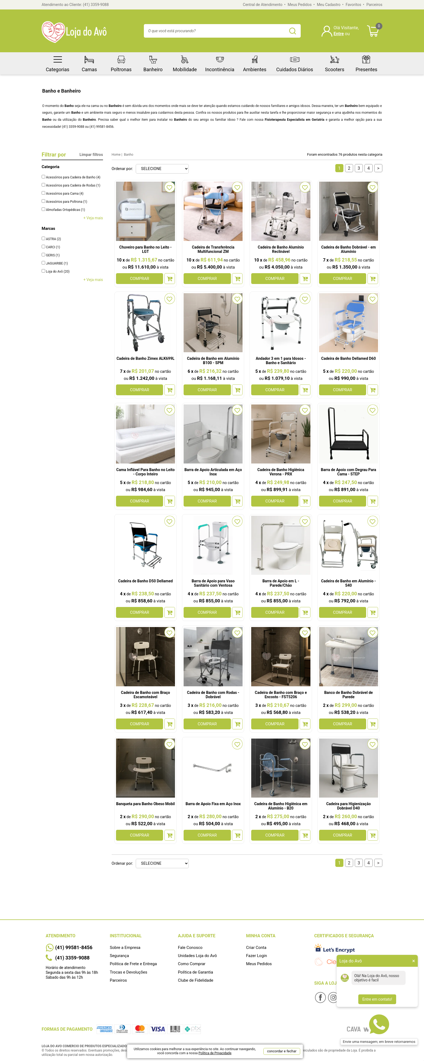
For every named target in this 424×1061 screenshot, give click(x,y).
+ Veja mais (93, 218)
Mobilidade (185, 62)
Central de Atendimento (263, 4)
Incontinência (219, 62)
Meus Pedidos (300, 4)
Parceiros (374, 4)
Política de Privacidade (214, 1053)
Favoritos (353, 4)
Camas (89, 62)
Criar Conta (256, 947)
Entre (339, 33)
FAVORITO (169, 187)
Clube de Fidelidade (195, 980)
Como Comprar (192, 963)
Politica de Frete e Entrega (133, 963)
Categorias (57, 62)
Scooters (334, 62)
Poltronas (121, 62)
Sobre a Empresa (125, 947)
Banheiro (153, 62)
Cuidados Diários (294, 62)
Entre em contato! (377, 999)
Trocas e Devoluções (128, 972)
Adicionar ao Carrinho (170, 278)
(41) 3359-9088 (96, 4)
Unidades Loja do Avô (197, 955)
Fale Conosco (190, 947)
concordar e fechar (282, 1051)
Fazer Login (256, 955)
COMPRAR (139, 278)
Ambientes (254, 62)
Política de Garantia (195, 972)
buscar (292, 31)
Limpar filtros (91, 154)
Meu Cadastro (328, 4)
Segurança (119, 955)
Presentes (366, 62)
